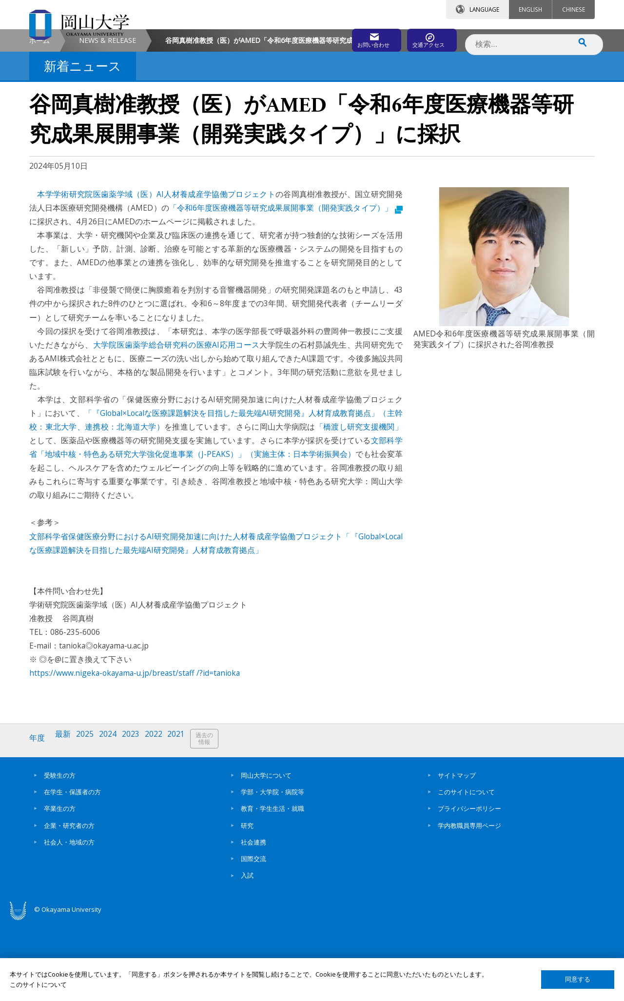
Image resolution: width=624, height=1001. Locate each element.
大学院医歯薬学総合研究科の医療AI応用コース (176, 427)
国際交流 (253, 937)
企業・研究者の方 (69, 904)
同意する (577, 979)
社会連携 (253, 920)
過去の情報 (216, 821)
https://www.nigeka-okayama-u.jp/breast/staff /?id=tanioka (134, 755)
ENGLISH (530, 9)
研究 (247, 904)
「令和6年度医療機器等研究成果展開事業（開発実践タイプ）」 (286, 290)
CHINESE (573, 9)
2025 (89, 821)
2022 (162, 821)
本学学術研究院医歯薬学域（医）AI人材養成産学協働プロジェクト (156, 276)
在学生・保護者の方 (72, 870)
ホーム (39, 122)
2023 (138, 821)
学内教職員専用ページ (469, 904)
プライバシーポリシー (469, 887)
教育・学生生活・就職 (272, 887)
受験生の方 (60, 853)
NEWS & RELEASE (107, 122)
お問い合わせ (338, 37)
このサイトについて (466, 870)
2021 (186, 821)
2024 (113, 821)
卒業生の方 (60, 887)
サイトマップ (457, 853)
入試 (247, 954)
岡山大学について (266, 853)
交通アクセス (425, 37)
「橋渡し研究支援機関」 (359, 509)
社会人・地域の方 (69, 920)
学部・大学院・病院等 (272, 870)
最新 (66, 821)
